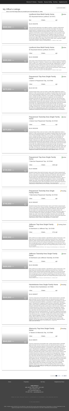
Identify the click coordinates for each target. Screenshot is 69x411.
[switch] (25, 27)
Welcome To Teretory (31, 2)
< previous (53, 375)
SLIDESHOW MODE (61, 7)
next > (65, 375)
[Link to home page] (2, 2)
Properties (40, 2)
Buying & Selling (48, 2)
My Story (55, 2)
